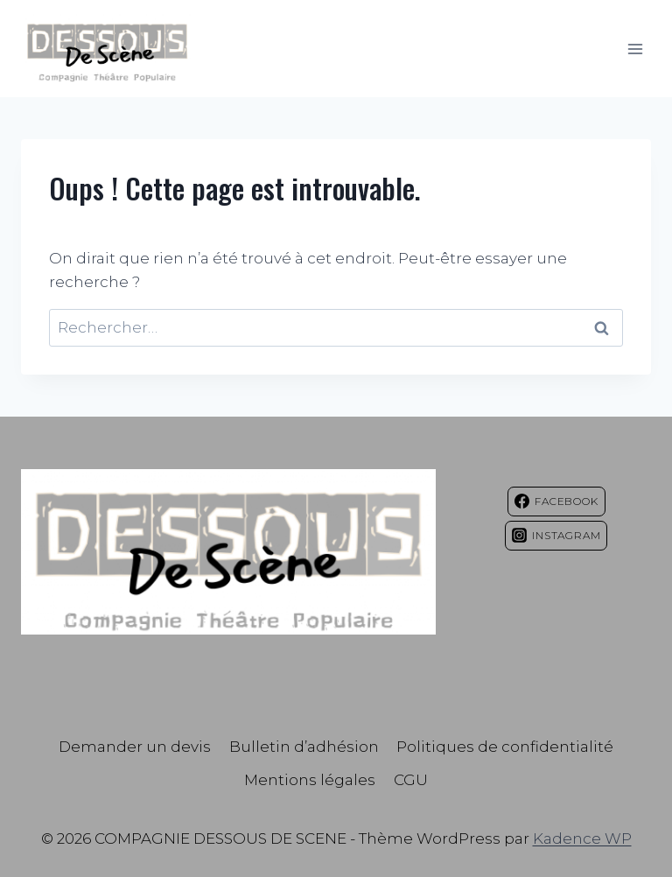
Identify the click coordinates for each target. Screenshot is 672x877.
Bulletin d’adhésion (304, 746)
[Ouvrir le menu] (635, 48)
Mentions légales (309, 780)
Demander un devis (135, 746)
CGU (411, 780)
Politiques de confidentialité (504, 746)
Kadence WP (582, 838)
